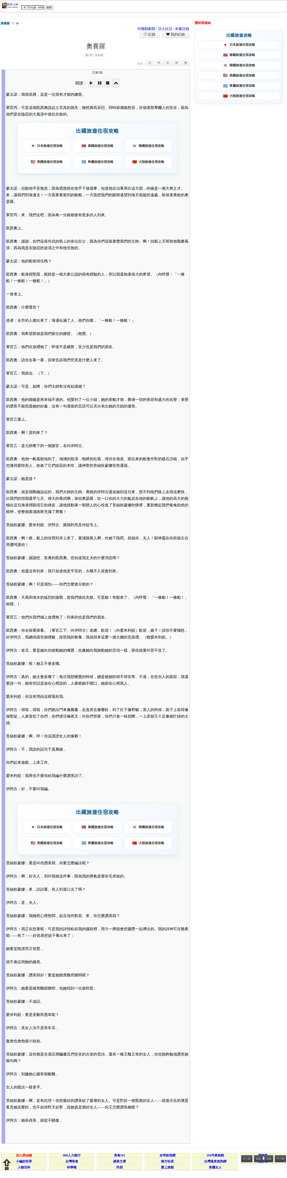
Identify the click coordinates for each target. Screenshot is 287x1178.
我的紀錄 (177, 34)
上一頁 (246, 1158)
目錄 (268, 1158)
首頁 (258, 1158)
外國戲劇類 (146, 29)
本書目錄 (182, 29)
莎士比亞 (165, 29)
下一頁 (280, 1158)
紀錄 (151, 34)
